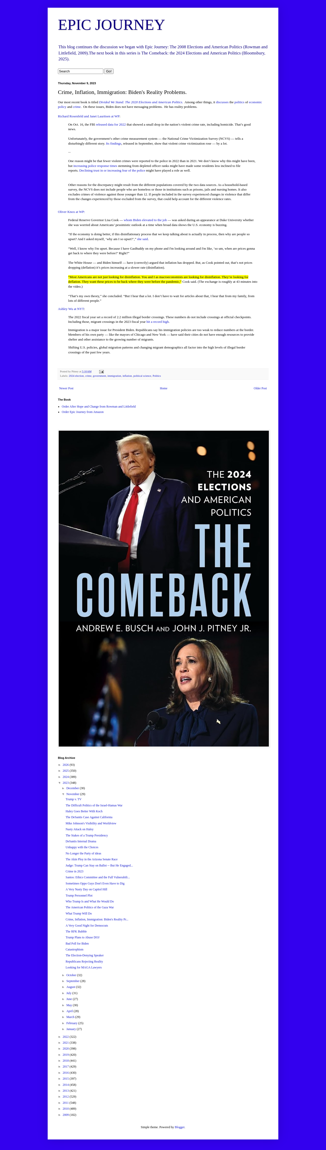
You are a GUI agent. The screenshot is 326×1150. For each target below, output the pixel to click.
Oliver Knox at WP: (71, 212)
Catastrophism (74, 949)
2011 (66, 1103)
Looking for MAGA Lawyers (84, 967)
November (73, 794)
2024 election (76, 375)
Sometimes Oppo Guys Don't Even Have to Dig (95, 883)
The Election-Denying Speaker (85, 955)
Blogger (180, 1127)
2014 (66, 1085)
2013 (66, 1090)
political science (142, 375)
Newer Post (66, 388)
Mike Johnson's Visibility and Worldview (91, 823)
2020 (66, 1048)
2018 (66, 1060)
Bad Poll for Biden (77, 943)
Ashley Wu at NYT (71, 309)
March (70, 1017)
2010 (66, 1108)
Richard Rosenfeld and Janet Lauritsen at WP (88, 116)
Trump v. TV (74, 799)
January (71, 1029)
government (99, 375)
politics (239, 102)
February (72, 1023)
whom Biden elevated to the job (145, 220)
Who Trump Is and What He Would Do (90, 901)
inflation (127, 375)
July (69, 993)
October (71, 975)
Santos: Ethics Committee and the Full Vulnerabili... (98, 877)
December (73, 788)
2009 (66, 1115)
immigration (114, 375)
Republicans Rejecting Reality (84, 961)
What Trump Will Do (79, 913)
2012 (66, 1096)
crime (77, 107)
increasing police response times (95, 166)
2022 (66, 1037)
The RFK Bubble (76, 931)
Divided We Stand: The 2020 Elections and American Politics (140, 102)
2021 (66, 1042)
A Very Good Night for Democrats (87, 925)
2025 (66, 770)
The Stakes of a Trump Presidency (87, 835)
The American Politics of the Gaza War (90, 907)
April (70, 1011)
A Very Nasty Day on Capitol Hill (86, 889)
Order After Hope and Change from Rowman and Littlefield (99, 406)
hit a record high (157, 322)
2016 (66, 1072)
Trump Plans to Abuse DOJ (82, 937)
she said (142, 239)
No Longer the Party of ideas (83, 853)
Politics (156, 375)
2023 (66, 783)
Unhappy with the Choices (82, 847)
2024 (66, 777)
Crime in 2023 (74, 871)
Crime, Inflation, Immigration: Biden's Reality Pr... (97, 919)
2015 (66, 1078)
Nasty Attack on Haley (80, 829)
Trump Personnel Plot (79, 895)
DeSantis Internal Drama (81, 841)
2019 (66, 1055)
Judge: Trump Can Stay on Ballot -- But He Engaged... (99, 865)
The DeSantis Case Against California (89, 817)
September (73, 981)
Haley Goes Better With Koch (84, 811)
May (69, 1005)
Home (163, 388)
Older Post (260, 388)
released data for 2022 (111, 124)
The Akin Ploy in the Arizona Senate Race (92, 859)
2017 (66, 1066)
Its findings (113, 143)
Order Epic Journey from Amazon (83, 412)
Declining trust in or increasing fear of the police (112, 170)
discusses (222, 102)
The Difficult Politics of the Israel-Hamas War (94, 805)
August (71, 987)
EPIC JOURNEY (111, 24)
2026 (66, 765)
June (69, 999)
